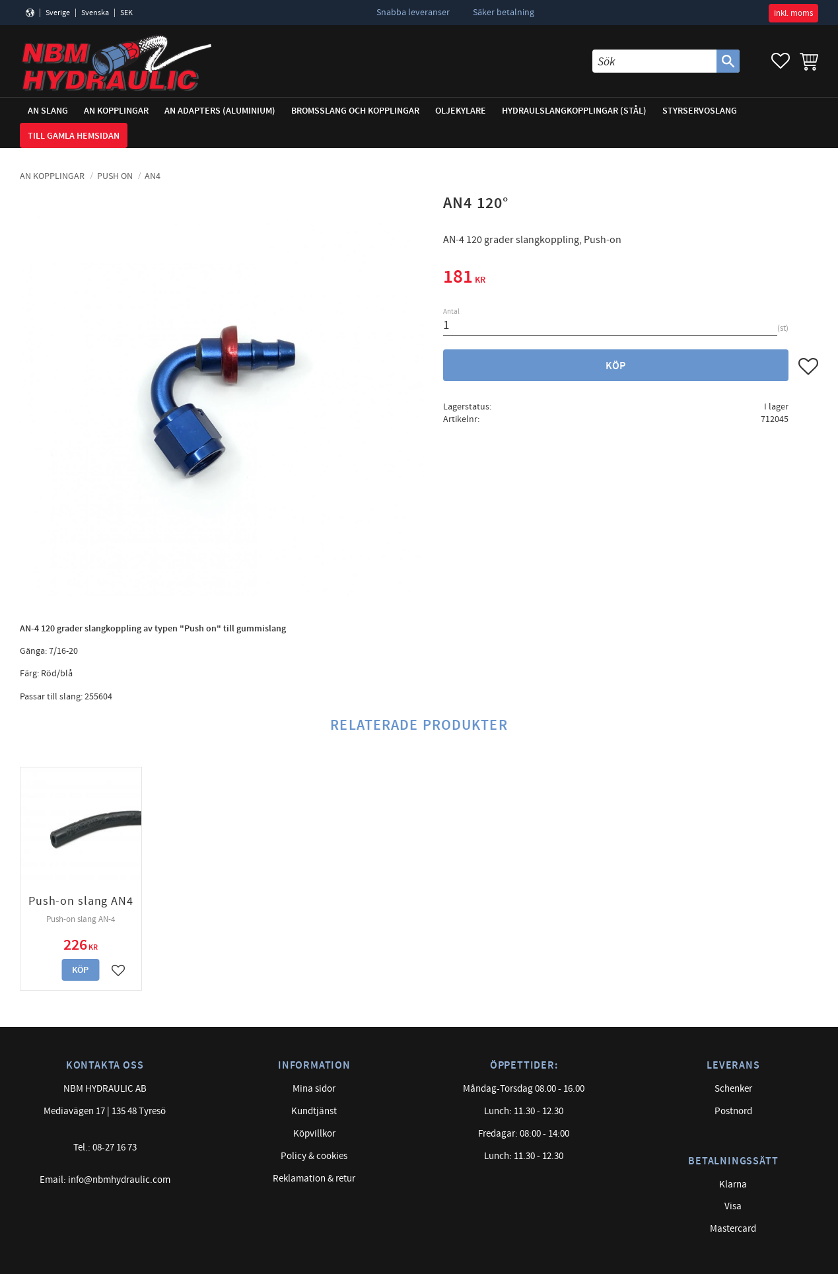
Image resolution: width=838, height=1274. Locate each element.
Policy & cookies (314, 1156)
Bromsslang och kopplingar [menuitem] (355, 110)
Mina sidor (314, 1088)
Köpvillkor (314, 1133)
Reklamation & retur (314, 1178)
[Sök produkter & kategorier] (654, 61)
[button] (780, 61)
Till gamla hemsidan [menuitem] (74, 135)
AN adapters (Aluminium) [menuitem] (219, 110)
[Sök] (728, 61)
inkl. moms (793, 13)
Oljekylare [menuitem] (460, 110)
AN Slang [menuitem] (48, 110)
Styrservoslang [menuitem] (699, 110)
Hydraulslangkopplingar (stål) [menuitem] (574, 110)
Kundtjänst (314, 1111)
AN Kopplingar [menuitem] (116, 110)
